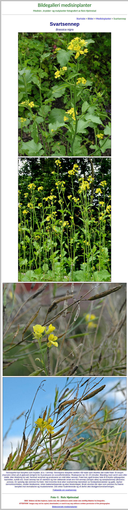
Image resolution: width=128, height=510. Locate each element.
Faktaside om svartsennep (64, 490)
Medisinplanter (103, 18)
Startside (81, 18)
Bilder (91, 18)
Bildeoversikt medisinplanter (64, 507)
